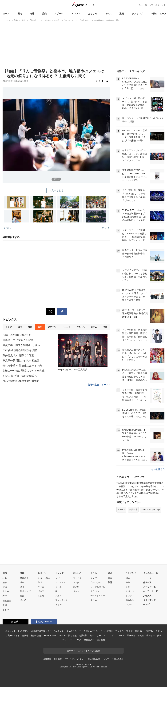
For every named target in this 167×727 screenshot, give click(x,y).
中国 (5, 605)
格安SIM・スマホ (154, 631)
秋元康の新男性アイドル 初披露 (21, 360)
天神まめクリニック (93, 631)
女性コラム (96, 582)
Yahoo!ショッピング (150, 509)
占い (92, 635)
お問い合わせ (117, 659)
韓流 (22, 595)
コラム (108, 13)
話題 (110, 582)
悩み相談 (72, 635)
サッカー (42, 587)
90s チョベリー (98, 595)
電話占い (139, 631)
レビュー (59, 578)
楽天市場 (133, 509)
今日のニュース (158, 13)
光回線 (25, 635)
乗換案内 (131, 635)
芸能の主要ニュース (99, 384)
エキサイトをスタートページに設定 (83, 651)
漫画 (121, 13)
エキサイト (160, 5)
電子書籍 (101, 640)
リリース (147, 578)
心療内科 (109, 631)
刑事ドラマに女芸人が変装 (18, 340)
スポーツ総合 (44, 578)
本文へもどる (56, 190)
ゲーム (58, 587)
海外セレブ (25, 591)
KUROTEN (23, 631)
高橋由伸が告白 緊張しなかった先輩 (24, 370)
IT (56, 591)
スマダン (95, 578)
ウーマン (101, 635)
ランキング (137, 13)
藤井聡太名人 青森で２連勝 (18, 355)
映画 (22, 582)
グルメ (58, 595)
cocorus (62, 635)
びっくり (77, 578)
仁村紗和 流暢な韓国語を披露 (20, 350)
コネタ (76, 582)
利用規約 (58, 659)
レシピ (110, 635)
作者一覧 (147, 582)
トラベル (95, 591)
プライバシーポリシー (75, 659)
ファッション (61, 600)
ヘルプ (146, 604)
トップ (8, 327)
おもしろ (92, 13)
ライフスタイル (98, 587)
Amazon (121, 509)
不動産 (141, 635)
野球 (40, 582)
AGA (79, 640)
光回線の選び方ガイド (41, 631)
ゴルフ (41, 591)
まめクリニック (74, 631)
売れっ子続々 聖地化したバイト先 (22, 365)
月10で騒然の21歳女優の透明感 (21, 381)
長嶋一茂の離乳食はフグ (17, 335)
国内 (19, 13)
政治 (5, 587)
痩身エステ (89, 640)
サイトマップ (149, 600)
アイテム (119, 631)
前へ (29, 131)
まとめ (6, 591)
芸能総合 (24, 578)
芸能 (44, 13)
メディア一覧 (149, 587)
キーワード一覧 (150, 591)
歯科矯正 (150, 635)
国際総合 (7, 601)
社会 (5, 578)
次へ (83, 131)
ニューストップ (146, 5)
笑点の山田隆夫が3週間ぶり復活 (21, 345)
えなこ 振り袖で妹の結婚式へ (20, 375)
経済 (5, 582)
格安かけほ (36, 635)
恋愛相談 (83, 635)
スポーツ (58, 13)
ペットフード (68, 640)
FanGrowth (59, 631)
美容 (159, 635)
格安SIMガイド (13, 635)
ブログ (129, 631)
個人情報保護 (94, 659)
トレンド (75, 13)
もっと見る (157, 469)
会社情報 (47, 659)
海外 (32, 13)
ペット (76, 591)
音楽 (22, 587)
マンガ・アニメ (62, 582)
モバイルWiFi (50, 635)
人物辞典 (147, 595)
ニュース (5, 13)
